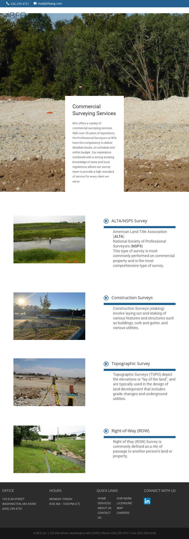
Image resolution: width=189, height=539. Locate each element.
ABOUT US (104, 508)
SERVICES (104, 503)
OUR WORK (124, 498)
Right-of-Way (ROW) (130, 431)
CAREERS (123, 513)
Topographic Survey (131, 363)
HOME (102, 498)
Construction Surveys (132, 297)
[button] (182, 17)
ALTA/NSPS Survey (129, 221)
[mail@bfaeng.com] (35, 2)
